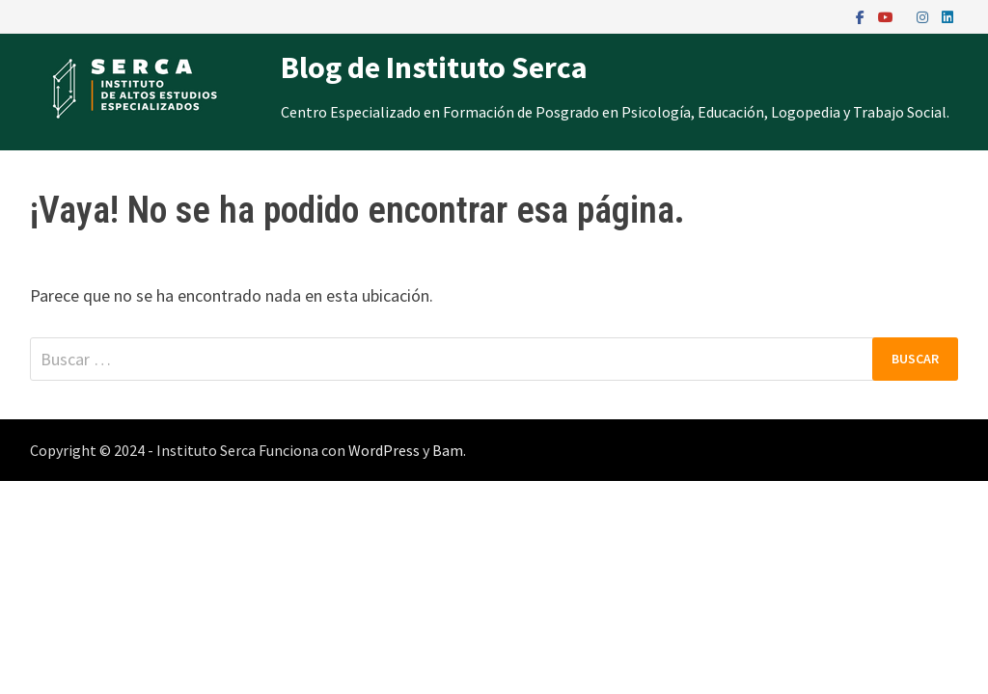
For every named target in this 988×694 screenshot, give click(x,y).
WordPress (384, 450)
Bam (447, 450)
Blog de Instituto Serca (434, 67)
